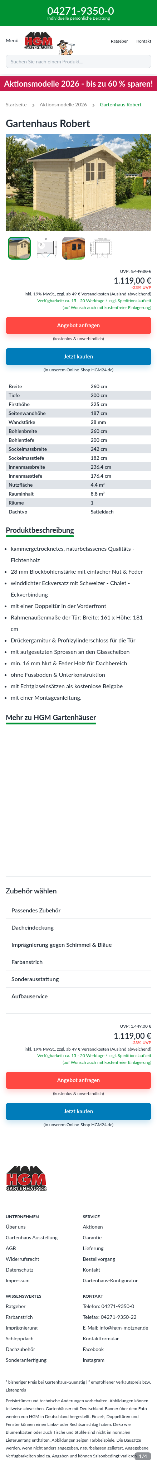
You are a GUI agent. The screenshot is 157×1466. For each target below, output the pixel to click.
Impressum (18, 1280)
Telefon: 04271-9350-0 (108, 1306)
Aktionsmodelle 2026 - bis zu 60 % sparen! (78, 83)
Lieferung (93, 1248)
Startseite (16, 104)
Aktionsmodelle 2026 (63, 104)
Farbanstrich (19, 1317)
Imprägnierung (22, 1328)
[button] (78, 910)
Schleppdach (20, 1338)
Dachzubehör (20, 1349)
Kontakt (91, 1270)
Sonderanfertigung (26, 1360)
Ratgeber (15, 1306)
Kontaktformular (101, 1338)
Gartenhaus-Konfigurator (110, 1280)
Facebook (93, 1349)
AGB (11, 1248)
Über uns (15, 1227)
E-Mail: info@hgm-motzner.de (115, 1328)
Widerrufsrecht (22, 1259)
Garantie (92, 1237)
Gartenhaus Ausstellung (32, 1237)
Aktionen (93, 1227)
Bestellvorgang (99, 1259)
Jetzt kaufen (78, 356)
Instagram (93, 1360)
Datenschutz (19, 1270)
